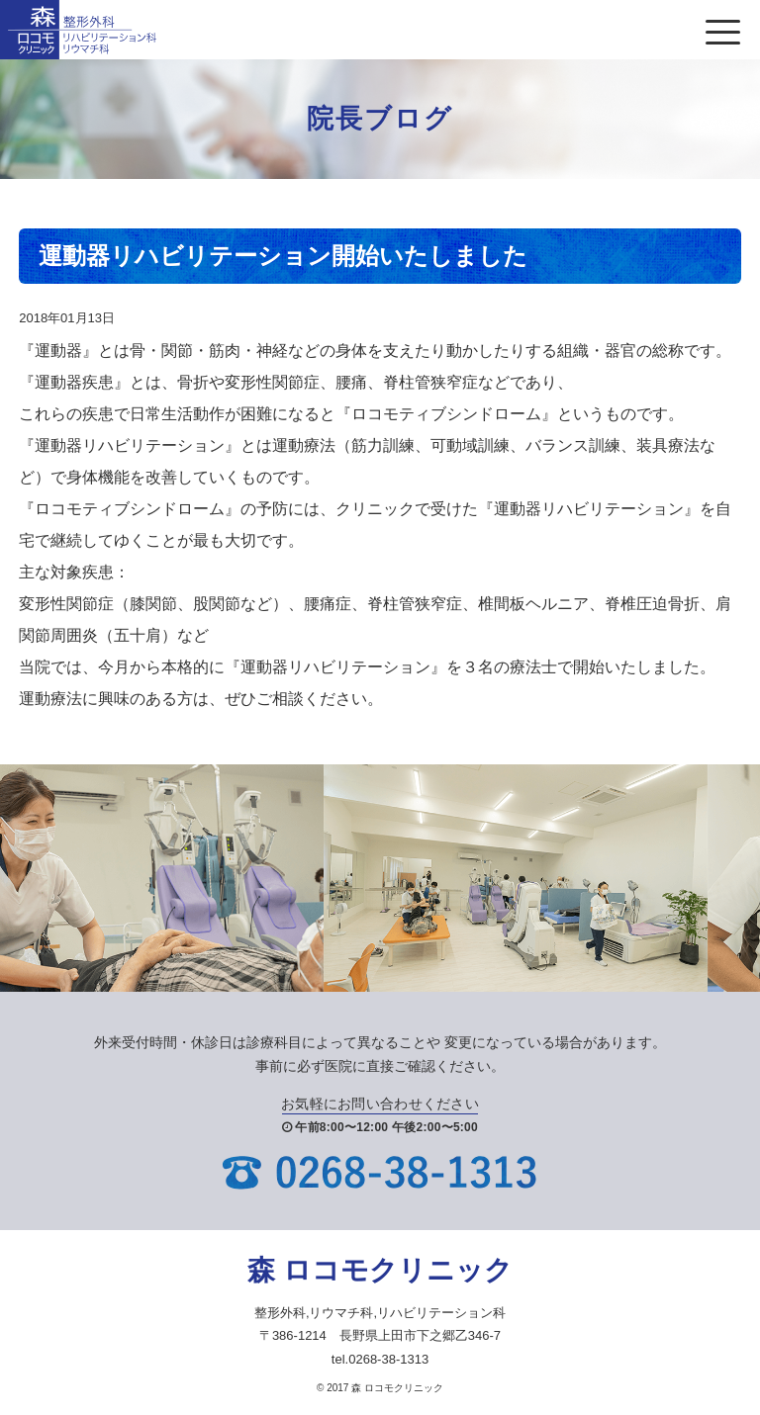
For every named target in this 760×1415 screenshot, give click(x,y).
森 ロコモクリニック (380, 1270)
